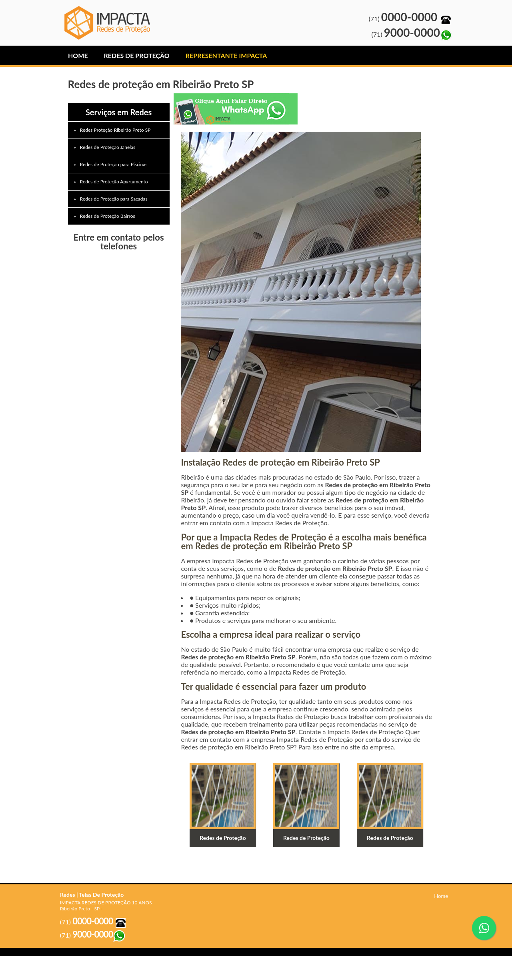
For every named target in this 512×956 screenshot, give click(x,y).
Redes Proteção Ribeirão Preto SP (116, 130)
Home (78, 55)
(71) (410, 18)
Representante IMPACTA (226, 55)
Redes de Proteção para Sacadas (114, 199)
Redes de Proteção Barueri (110, 23)
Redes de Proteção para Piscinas (114, 164)
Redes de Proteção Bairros (108, 216)
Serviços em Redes (119, 112)
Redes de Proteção (137, 55)
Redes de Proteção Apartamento (114, 182)
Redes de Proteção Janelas (108, 147)
